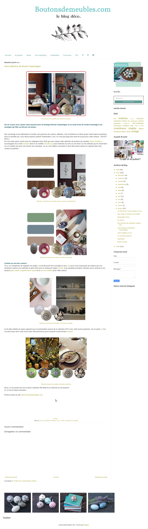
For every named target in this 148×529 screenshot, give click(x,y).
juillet (120, 190)
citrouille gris (48, 144)
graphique (117, 123)
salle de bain (139, 126)
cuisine (141, 121)
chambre (140, 119)
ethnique (75, 420)
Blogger (86, 525)
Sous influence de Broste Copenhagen (22, 66)
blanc (17, 270)
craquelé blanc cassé (28, 270)
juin (119, 193)
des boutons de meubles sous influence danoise (56, 119)
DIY (76, 55)
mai (119, 196)
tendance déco (120, 132)
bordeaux (98, 141)
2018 (118, 170)
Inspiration (54, 55)
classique (134, 121)
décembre (121, 175)
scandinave (120, 128)
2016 (118, 246)
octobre (121, 181)
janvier (120, 208)
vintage (135, 131)
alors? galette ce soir (125, 233)
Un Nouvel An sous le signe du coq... (130, 211)
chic (58, 420)
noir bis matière (46, 270)
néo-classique (138, 123)
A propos (19, 55)
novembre (121, 178)
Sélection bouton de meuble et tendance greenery (56, 384)
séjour (141, 129)
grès (12, 270)
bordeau (53, 420)
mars (120, 202)
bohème (47, 420)
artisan (69, 331)
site (68, 266)
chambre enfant (120, 121)
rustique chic (127, 126)
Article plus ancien (101, 477)
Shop (28, 55)
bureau (132, 118)
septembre (122, 184)
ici (101, 329)
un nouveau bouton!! (125, 236)
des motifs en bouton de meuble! (129, 214)
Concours (67, 55)
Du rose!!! (121, 220)
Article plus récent (11, 477)
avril (119, 199)
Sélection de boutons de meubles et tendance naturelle (56, 323)
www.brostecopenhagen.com (32, 395)
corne (62, 420)
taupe (91, 141)
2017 (118, 173)
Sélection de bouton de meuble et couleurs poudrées (56, 257)
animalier (25, 144)
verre (128, 132)
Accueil (8, 55)
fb (38, 266)
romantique (117, 126)
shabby (132, 128)
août (119, 187)
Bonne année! (122, 242)
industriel (126, 123)
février (120, 205)
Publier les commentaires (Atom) (25, 481)
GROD (60, 268)
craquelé (68, 420)
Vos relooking (40, 55)
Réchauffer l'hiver (124, 217)
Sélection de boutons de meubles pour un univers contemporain (56, 201)
